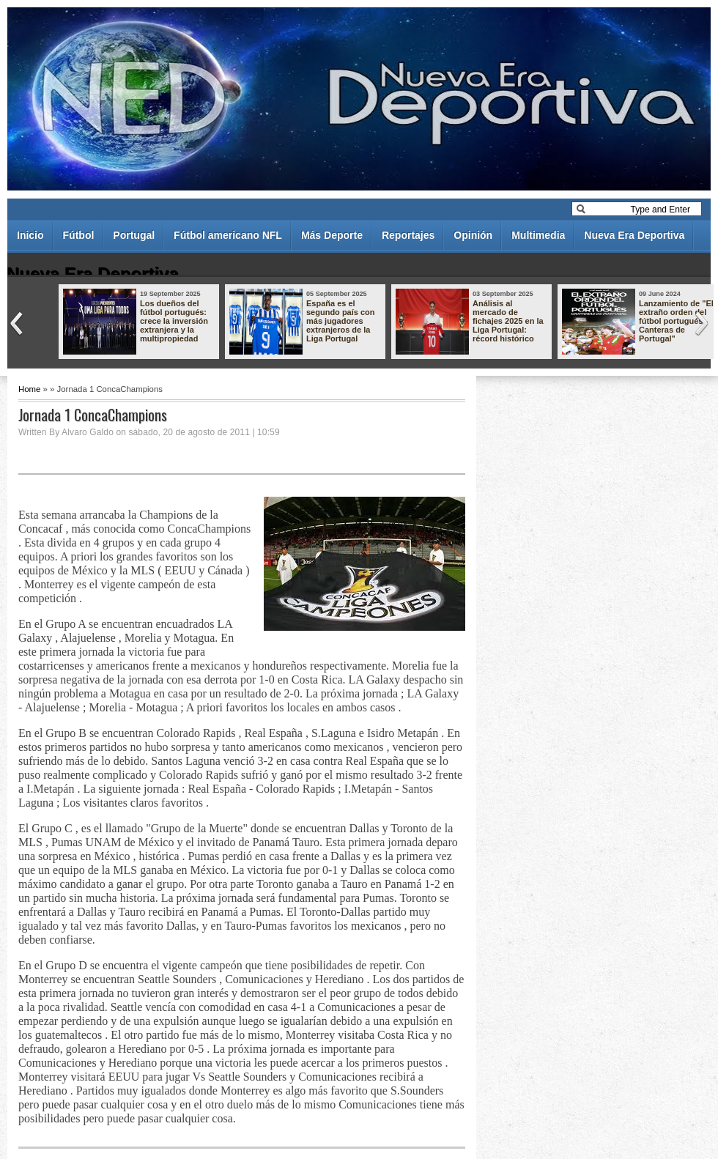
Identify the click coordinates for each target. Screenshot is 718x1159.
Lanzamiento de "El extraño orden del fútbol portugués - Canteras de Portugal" (676, 321)
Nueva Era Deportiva (634, 235)
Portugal (134, 235)
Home (29, 389)
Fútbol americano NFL (228, 235)
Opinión (473, 235)
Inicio (30, 235)
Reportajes (408, 235)
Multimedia (538, 235)
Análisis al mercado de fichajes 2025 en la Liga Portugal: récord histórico (508, 321)
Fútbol (79, 235)
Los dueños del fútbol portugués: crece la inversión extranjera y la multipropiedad (174, 321)
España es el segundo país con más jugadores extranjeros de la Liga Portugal (340, 321)
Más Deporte (332, 235)
